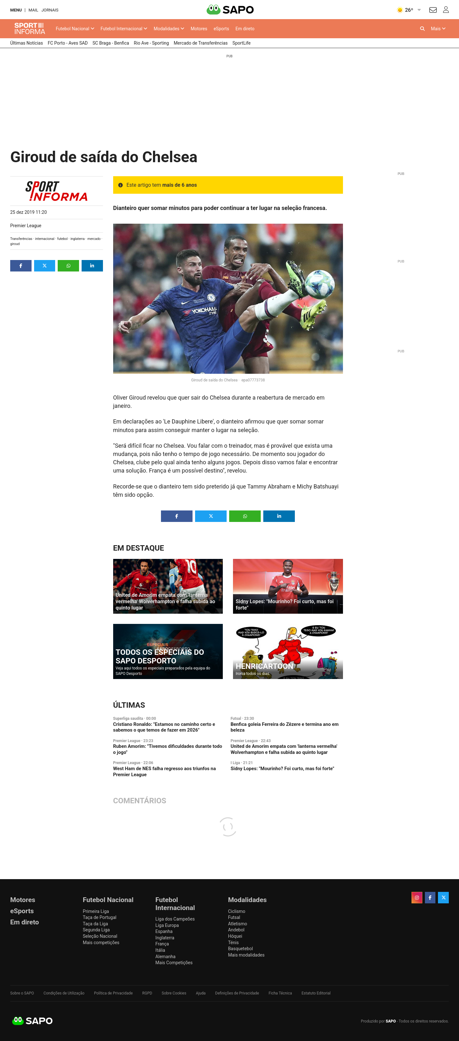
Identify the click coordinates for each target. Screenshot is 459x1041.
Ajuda (201, 993)
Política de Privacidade (113, 993)
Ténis (233, 942)
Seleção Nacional (100, 936)
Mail (33, 10)
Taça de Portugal (99, 917)
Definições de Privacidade (237, 993)
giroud (15, 244)
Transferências (21, 239)
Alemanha (166, 956)
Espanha (164, 931)
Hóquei (235, 936)
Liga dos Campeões (175, 919)
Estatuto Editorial (316, 993)
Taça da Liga (95, 923)
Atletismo (237, 923)
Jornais (49, 10)
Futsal (235, 718)
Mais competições (101, 942)
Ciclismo (236, 911)
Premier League (25, 225)
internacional (45, 239)
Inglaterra (165, 937)
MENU (16, 10)
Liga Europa (167, 925)
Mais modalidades (246, 955)
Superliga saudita (128, 718)
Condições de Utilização (64, 993)
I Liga (235, 763)
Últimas (129, 705)
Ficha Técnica (280, 993)
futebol (62, 239)
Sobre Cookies (174, 993)
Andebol (236, 929)
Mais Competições (174, 962)
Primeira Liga (96, 911)
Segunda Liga (96, 929)
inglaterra (77, 239)
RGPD (147, 993)
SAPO (32, 1021)
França (162, 943)
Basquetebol (240, 948)
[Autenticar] (433, 11)
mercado (93, 239)
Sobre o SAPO (22, 993)
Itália (160, 950)
